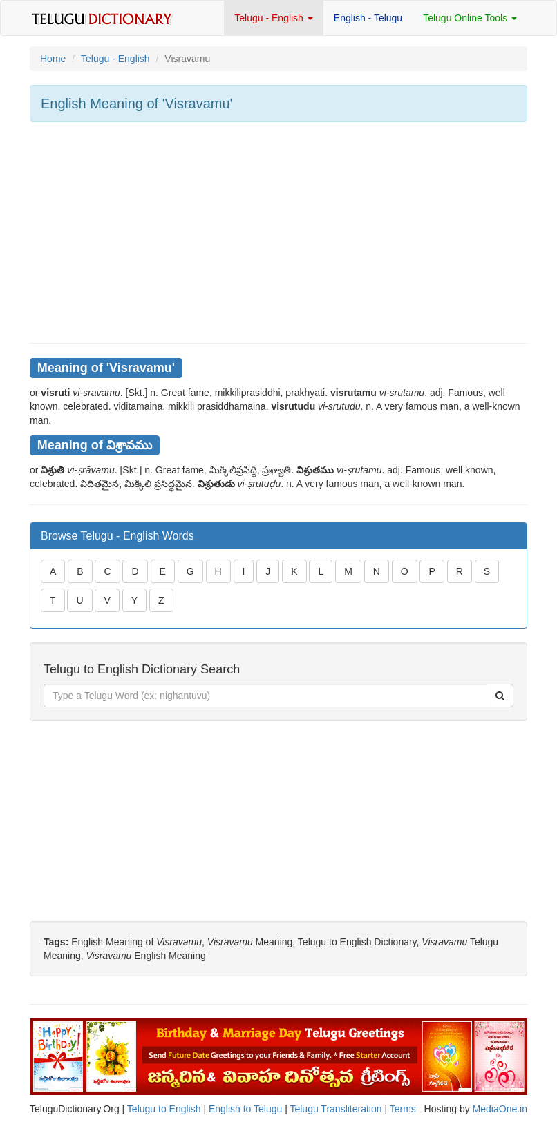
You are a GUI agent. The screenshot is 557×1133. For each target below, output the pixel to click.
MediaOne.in (500, 1108)
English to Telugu (245, 1108)
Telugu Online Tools (470, 17)
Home (53, 58)
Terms (403, 1108)
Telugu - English (273, 17)
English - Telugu (368, 17)
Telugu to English (164, 1108)
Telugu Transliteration (335, 1108)
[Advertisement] (278, 232)
